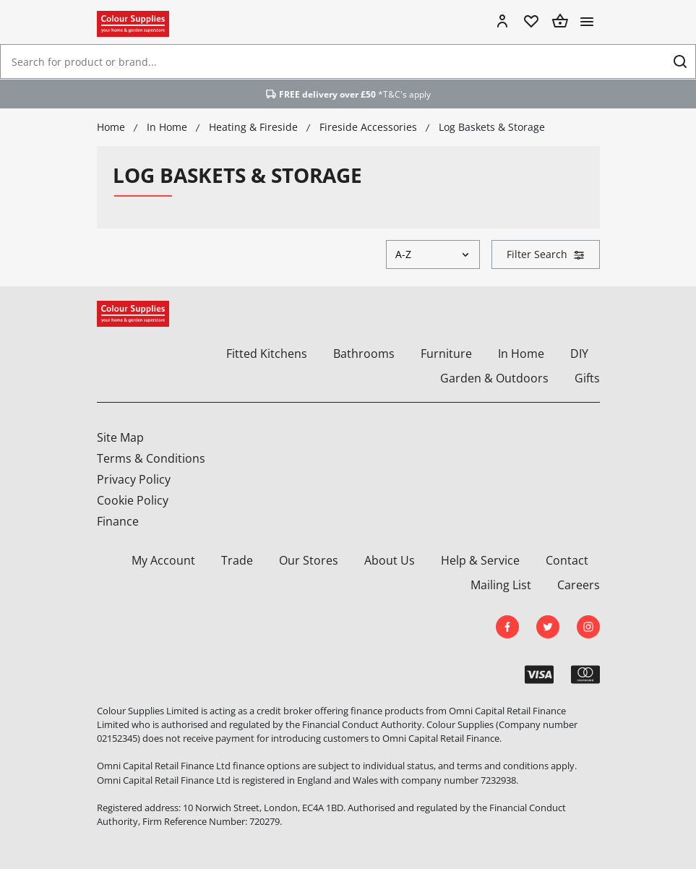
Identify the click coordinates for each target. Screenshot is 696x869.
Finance (118, 521)
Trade (237, 560)
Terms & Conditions (151, 458)
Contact (567, 560)
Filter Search (546, 254)
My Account (163, 560)
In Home (521, 353)
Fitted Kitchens (266, 353)
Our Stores (308, 560)
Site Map (120, 437)
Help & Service (480, 560)
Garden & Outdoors (494, 378)
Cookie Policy (132, 500)
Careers (578, 585)
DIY (579, 353)
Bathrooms (364, 353)
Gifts (587, 378)
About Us (389, 560)
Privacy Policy (134, 479)
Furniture (446, 353)
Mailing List (501, 585)
